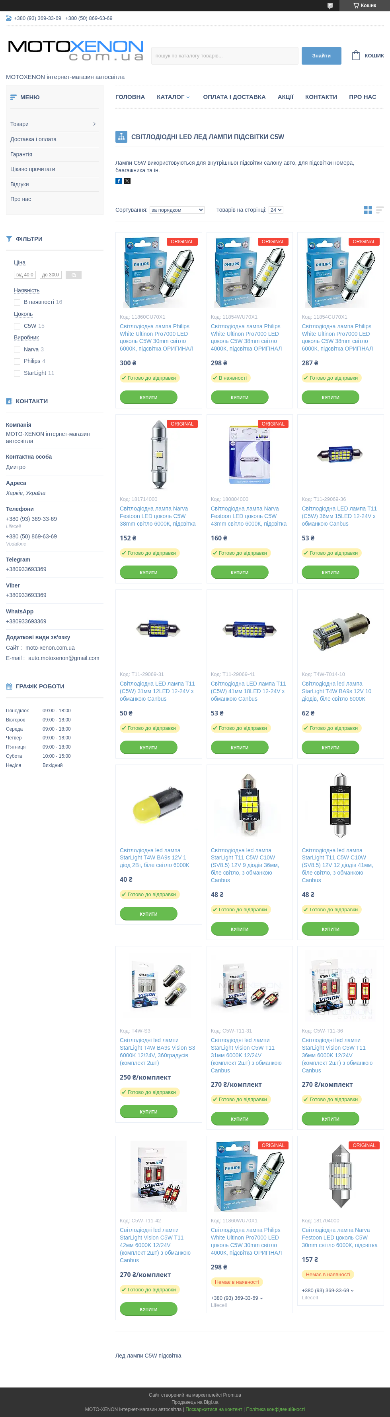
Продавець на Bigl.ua (195, 1402)
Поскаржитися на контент (213, 1409)
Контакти (321, 97)
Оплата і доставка (234, 97)
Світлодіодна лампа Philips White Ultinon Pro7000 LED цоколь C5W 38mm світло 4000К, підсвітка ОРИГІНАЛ (246, 337)
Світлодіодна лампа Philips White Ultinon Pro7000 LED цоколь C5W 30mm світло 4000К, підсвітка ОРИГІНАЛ (246, 1241)
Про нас (20, 199)
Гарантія (21, 154)
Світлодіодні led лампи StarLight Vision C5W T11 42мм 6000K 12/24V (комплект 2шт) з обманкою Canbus (155, 1245)
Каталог (170, 97)
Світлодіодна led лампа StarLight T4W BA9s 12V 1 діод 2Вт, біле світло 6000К (154, 858)
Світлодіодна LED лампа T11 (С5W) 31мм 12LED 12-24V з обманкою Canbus (157, 691)
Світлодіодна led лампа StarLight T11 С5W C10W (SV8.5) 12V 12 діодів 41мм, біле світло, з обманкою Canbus (337, 865)
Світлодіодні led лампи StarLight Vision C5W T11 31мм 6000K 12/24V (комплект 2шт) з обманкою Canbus (246, 1055)
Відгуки (19, 184)
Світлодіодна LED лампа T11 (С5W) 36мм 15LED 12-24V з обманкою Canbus (339, 516)
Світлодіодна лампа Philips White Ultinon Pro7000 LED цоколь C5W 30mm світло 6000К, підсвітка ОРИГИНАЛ (156, 337)
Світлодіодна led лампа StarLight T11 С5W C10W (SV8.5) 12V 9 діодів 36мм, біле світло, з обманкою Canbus (245, 865)
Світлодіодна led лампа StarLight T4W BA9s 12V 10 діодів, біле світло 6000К (336, 691)
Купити (148, 397)
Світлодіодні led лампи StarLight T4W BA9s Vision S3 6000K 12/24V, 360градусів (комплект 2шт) (157, 1051)
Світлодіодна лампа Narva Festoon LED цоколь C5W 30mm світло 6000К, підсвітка (340, 1237)
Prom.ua (232, 1395)
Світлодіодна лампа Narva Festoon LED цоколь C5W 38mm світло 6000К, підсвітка (158, 516)
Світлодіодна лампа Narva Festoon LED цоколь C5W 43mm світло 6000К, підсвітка (249, 516)
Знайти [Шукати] (321, 56)
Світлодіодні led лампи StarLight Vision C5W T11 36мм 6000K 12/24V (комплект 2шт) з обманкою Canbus (337, 1055)
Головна (130, 97)
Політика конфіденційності (275, 1409)
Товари (19, 124)
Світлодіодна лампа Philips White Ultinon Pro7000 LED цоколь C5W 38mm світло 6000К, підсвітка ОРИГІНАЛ (337, 337)
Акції (285, 97)
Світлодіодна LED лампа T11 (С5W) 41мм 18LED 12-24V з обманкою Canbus (248, 691)
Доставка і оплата (33, 139)
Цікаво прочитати (32, 169)
